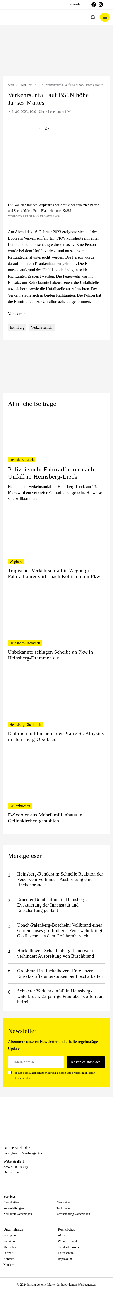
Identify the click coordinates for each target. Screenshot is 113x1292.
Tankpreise (63, 1208)
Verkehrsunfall (41, 327)
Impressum (65, 1259)
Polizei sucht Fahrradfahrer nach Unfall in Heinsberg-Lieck (51, 473)
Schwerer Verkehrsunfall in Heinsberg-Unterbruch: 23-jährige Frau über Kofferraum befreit (61, 996)
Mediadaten (10, 1247)
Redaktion (10, 1241)
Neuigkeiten (11, 1202)
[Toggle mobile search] (93, 17)
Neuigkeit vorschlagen (17, 1214)
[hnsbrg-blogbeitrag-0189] (56, 169)
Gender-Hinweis (68, 1247)
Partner (7, 1253)
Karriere (8, 1264)
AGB (61, 1235)
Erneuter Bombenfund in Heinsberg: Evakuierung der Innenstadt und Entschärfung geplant (52, 905)
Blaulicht (26, 85)
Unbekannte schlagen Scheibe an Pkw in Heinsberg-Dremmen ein (50, 655)
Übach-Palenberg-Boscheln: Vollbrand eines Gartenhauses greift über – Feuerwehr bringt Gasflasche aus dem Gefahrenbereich (59, 930)
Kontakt (8, 1259)
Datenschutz (65, 1253)
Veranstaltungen (13, 1208)
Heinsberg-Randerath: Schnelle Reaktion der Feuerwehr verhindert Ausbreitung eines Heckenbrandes (60, 879)
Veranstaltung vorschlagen (73, 1214)
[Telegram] (21, 1180)
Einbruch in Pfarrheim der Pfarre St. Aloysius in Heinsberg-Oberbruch (56, 736)
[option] (56, 51)
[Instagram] (14, 1180)
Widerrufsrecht (67, 1241)
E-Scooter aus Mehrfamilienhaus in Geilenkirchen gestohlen (45, 817)
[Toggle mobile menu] (105, 17)
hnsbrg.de (9, 1235)
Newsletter (63, 1202)
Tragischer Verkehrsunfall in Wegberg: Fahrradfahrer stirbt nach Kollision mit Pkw (54, 573)
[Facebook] (5, 1180)
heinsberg (17, 327)
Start (11, 85)
